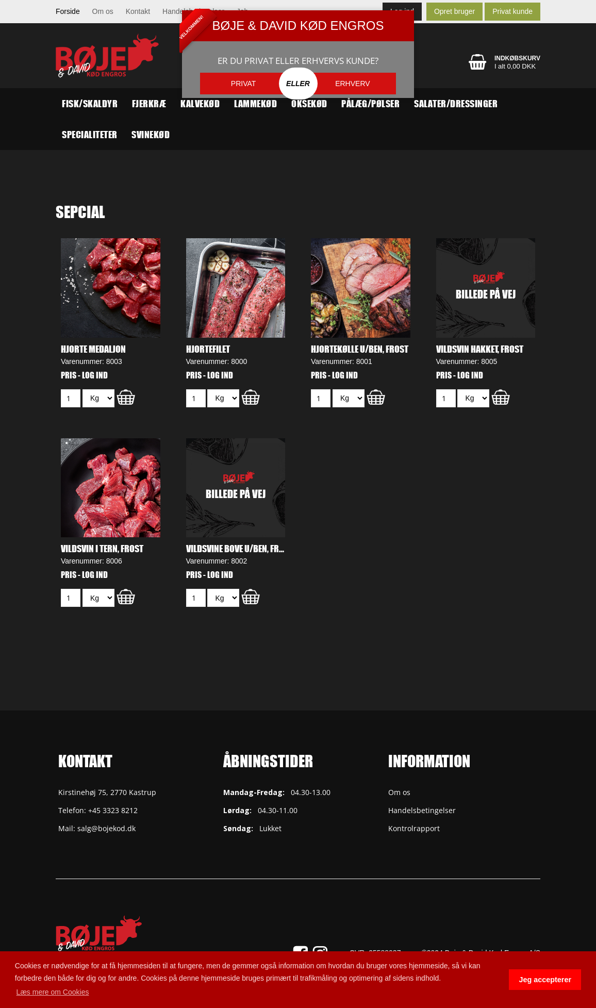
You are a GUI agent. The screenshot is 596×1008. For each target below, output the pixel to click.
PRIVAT (243, 83)
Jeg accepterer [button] (545, 980)
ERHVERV (352, 83)
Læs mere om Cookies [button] (52, 992)
